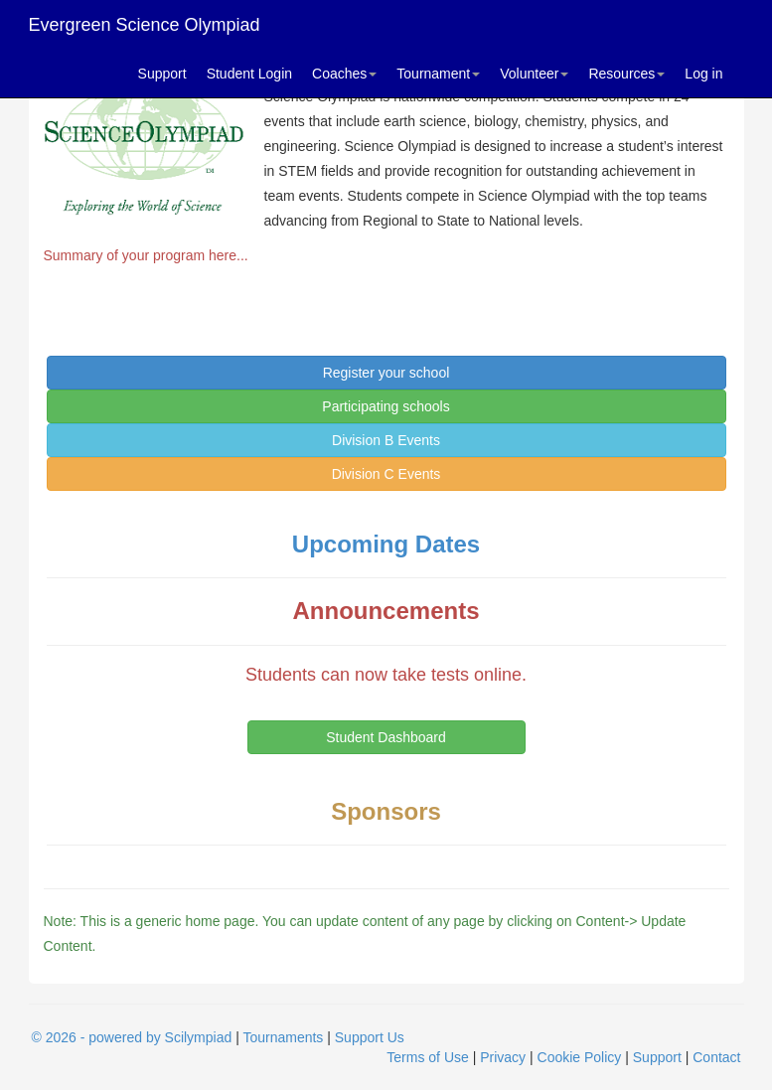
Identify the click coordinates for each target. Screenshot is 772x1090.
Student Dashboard (386, 737)
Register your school (386, 373)
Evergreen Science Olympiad (144, 25)
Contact (716, 1057)
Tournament (438, 73)
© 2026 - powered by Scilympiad (132, 1037)
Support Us (369, 1037)
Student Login (249, 73)
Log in (703, 73)
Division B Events (386, 440)
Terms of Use (427, 1057)
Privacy (503, 1057)
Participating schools (385, 406)
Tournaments (282, 1037)
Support (162, 73)
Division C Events (386, 474)
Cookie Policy (580, 1057)
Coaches (344, 73)
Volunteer (534, 73)
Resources (626, 73)
